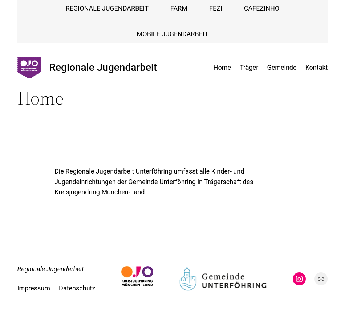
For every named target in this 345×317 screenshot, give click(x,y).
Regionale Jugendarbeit (103, 67)
